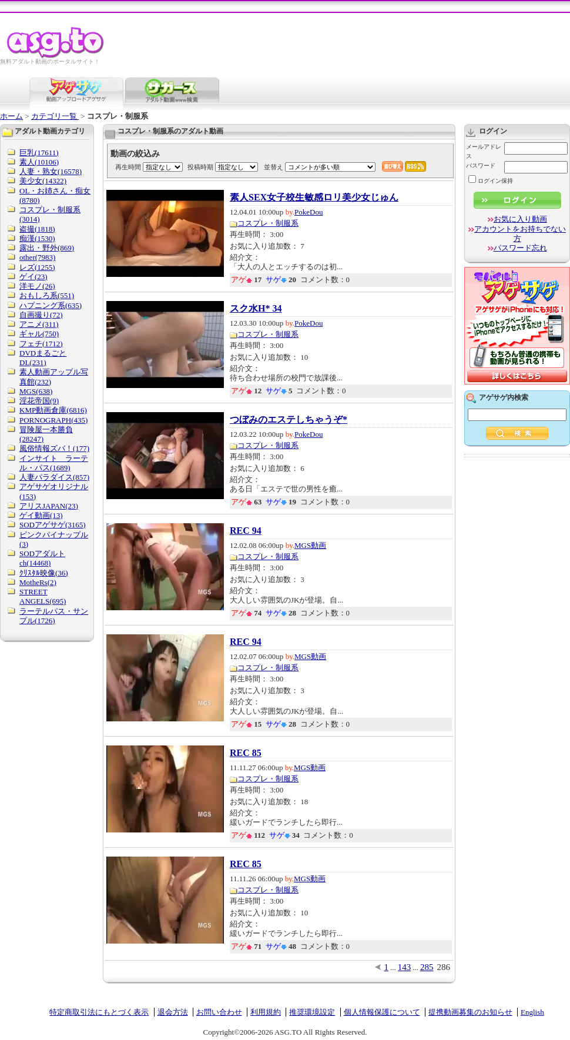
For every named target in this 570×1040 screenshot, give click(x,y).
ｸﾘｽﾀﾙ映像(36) (43, 573)
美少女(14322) (42, 180)
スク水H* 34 (255, 308)
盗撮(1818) (37, 229)
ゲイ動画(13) (41, 515)
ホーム (11, 116)
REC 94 (245, 531)
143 (404, 967)
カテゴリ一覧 (55, 116)
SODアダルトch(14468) (42, 558)
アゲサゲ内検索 (503, 397)
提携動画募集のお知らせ (470, 1012)
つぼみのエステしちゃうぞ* (288, 419)
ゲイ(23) (33, 276)
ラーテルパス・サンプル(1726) (53, 616)
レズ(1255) (37, 267)
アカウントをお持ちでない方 (520, 234)
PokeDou (308, 212)
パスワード (480, 165)
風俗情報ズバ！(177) (54, 448)
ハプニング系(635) (50, 305)
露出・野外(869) (46, 247)
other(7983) (37, 257)
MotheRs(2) (37, 582)
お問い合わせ (219, 1012)
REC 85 (245, 753)
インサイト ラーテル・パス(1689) (53, 463)
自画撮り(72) (41, 314)
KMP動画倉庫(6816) (53, 410)
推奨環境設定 (312, 1012)
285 (427, 967)
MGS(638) (35, 391)
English (532, 1012)
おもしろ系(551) (46, 295)
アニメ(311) (39, 324)
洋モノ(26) (37, 286)
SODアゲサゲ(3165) (52, 524)
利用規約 (265, 1012)
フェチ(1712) (41, 343)
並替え (273, 166)
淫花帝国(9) (39, 400)
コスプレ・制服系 (268, 223)
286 (444, 967)
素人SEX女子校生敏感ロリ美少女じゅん (314, 197)
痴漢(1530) (37, 238)
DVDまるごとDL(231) (42, 358)
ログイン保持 (490, 181)
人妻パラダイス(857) (54, 477)
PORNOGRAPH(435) (53, 420)
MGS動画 (310, 545)
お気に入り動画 (520, 219)
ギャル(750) (39, 333)
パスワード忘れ (520, 247)
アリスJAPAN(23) (48, 505)
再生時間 (128, 166)
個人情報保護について (382, 1012)
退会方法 (172, 1012)
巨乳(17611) (39, 152)
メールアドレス (483, 151)
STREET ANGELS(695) (42, 596)
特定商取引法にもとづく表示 (99, 1012)
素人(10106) (39, 162)
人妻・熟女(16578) (50, 171)
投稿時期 (200, 166)
